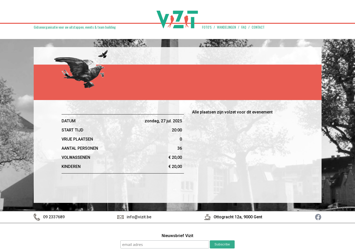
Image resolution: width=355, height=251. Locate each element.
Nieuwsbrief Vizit (177, 236)
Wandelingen (226, 27)
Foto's (207, 27)
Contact (258, 27)
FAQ (243, 27)
